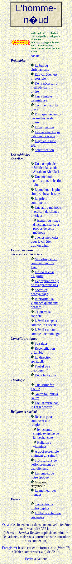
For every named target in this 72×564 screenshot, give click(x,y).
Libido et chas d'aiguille (42, 274)
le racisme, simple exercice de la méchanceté (46, 433)
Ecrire (29, 559)
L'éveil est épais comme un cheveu (44, 323)
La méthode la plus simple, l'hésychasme (46, 192)
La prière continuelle (39, 201)
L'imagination (44, 127)
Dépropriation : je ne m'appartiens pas (45, 283)
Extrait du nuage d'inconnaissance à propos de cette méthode (46, 226)
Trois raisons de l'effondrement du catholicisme (44, 464)
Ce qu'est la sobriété (41, 314)
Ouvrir (7, 525)
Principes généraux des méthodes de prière (46, 118)
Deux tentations (45, 375)
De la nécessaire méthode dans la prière (44, 87)
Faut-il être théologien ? (40, 368)
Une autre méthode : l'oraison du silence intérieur (46, 211)
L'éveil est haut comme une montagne (46, 332)
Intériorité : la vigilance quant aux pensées (44, 303)
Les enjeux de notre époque (42, 475)
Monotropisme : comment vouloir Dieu (44, 263)
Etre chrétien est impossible (44, 76)
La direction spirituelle (41, 359)
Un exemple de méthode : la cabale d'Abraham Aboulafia (45, 168)
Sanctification (44, 150)
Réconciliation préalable (43, 350)
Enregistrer (9, 548)
